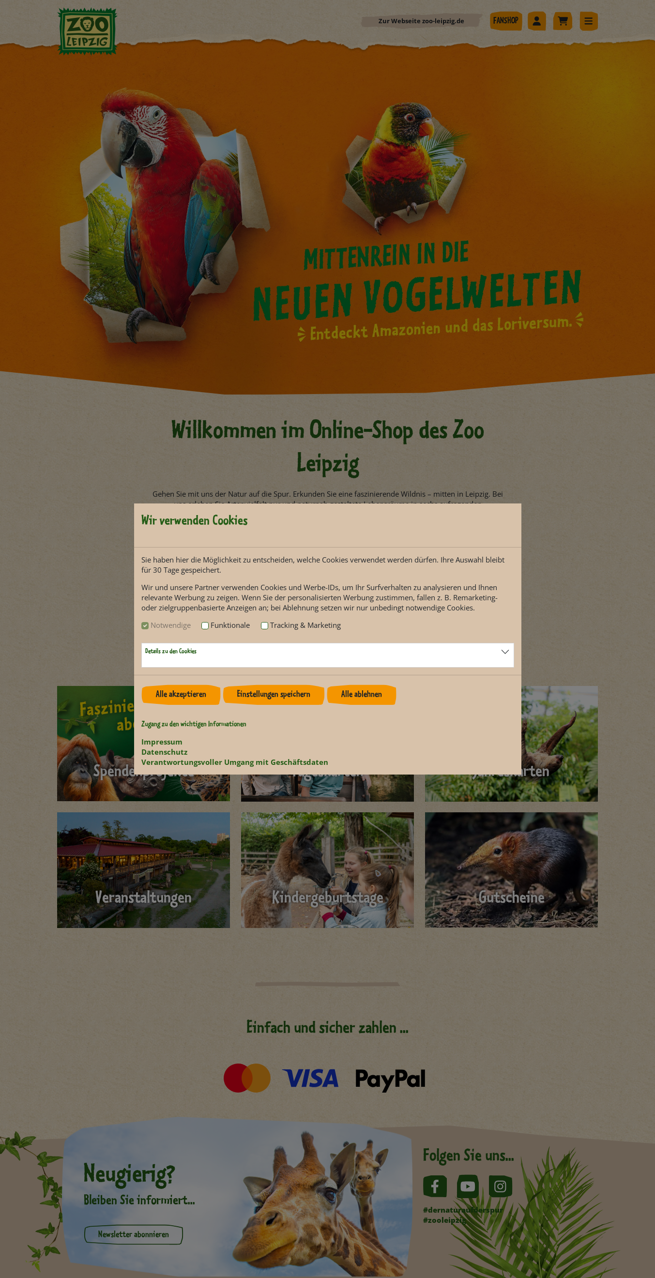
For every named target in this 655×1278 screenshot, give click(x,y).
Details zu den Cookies (171, 651)
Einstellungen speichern (273, 694)
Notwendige (171, 625)
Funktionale (230, 625)
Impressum (162, 741)
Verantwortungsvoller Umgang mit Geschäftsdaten (234, 762)
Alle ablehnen (361, 694)
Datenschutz (164, 752)
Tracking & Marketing (305, 625)
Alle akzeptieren (181, 694)
